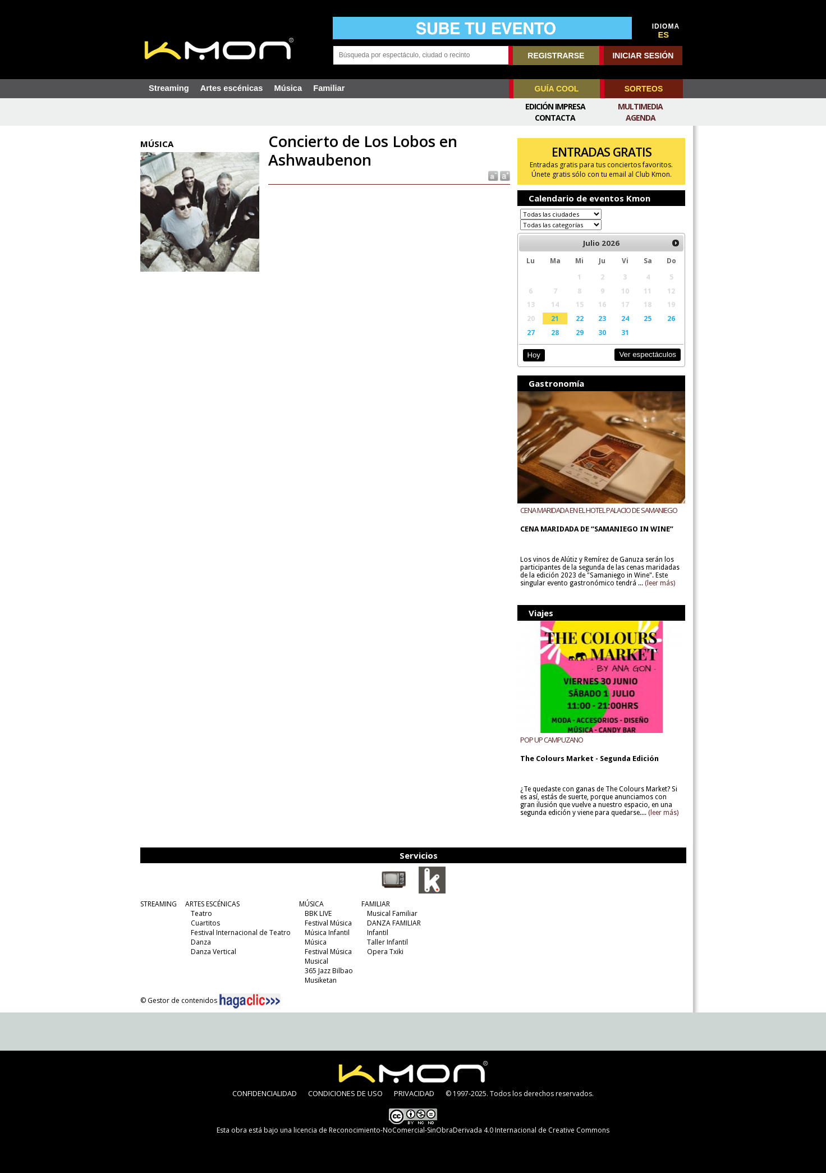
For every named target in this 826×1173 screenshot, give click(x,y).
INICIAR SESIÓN (642, 55)
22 (580, 318)
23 (602, 318)
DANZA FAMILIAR (394, 923)
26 (671, 318)
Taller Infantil (387, 942)
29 (580, 332)
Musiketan (321, 980)
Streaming (169, 88)
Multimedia (640, 106)
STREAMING (158, 904)
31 (625, 332)
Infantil (377, 932)
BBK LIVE (318, 913)
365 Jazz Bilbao (329, 970)
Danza (201, 942)
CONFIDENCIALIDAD (264, 1093)
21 (555, 318)
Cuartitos (205, 923)
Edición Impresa (555, 106)
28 (555, 332)
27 (531, 332)
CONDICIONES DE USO (345, 1093)
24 (625, 318)
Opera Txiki (385, 951)
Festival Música (328, 923)
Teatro (201, 913)
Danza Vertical (213, 951)
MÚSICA (311, 904)
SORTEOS (644, 88)
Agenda (640, 117)
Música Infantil (327, 932)
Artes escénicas (231, 88)
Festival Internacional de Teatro (241, 932)
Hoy (533, 355)
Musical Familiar (392, 913)
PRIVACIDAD (414, 1093)
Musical (316, 961)
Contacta (555, 117)
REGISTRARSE (555, 55)
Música (288, 88)
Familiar (329, 88)
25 (647, 318)
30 (602, 332)
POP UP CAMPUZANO (551, 740)
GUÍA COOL (557, 88)
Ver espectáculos (647, 354)
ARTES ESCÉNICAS (212, 904)
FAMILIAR (375, 904)
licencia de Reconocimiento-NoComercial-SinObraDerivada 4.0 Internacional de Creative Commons (451, 1130)
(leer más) (660, 583)
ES (663, 34)
